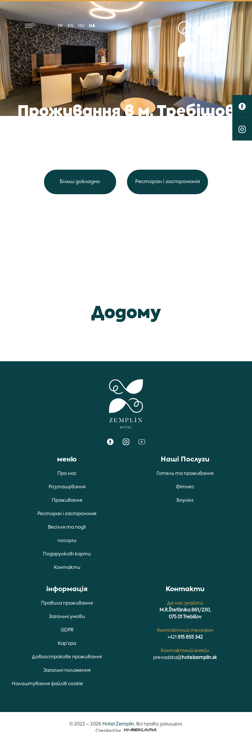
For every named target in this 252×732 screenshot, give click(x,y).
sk (60, 26)
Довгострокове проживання (67, 657)
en (71, 26)
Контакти (67, 567)
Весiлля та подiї (67, 527)
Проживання (67, 500)
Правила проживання (67, 603)
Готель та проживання (185, 473)
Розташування (67, 487)
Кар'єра (67, 643)
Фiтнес (185, 487)
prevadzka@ (185, 657)
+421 (185, 637)
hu (81, 26)
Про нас (66, 473)
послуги (67, 540)
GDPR (67, 630)
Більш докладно (80, 181)
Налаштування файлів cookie (47, 684)
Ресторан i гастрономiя (168, 181)
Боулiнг (185, 500)
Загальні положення (67, 670)
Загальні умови (67, 616)
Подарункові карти (67, 554)
